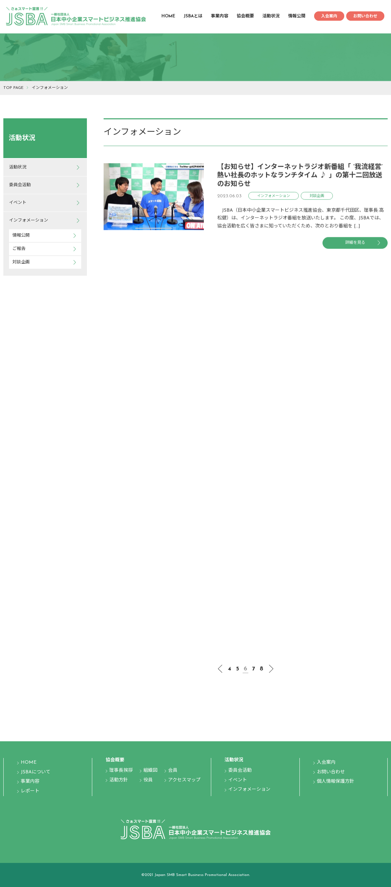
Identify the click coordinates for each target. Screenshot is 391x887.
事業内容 (219, 16)
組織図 (150, 770)
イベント (17, 203)
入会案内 (329, 16)
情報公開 (296, 16)
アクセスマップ (184, 780)
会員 (172, 770)
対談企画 (21, 262)
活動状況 (271, 16)
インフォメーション (28, 220)
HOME (168, 16)
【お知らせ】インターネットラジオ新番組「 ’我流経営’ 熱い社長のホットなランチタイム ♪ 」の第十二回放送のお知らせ (300, 177)
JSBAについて (35, 772)
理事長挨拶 (121, 770)
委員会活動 (20, 185)
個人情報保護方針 (335, 781)
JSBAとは (193, 16)
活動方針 (118, 780)
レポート (30, 791)
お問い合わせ (365, 16)
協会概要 (245, 16)
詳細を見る (355, 245)
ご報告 (18, 249)
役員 (148, 780)
